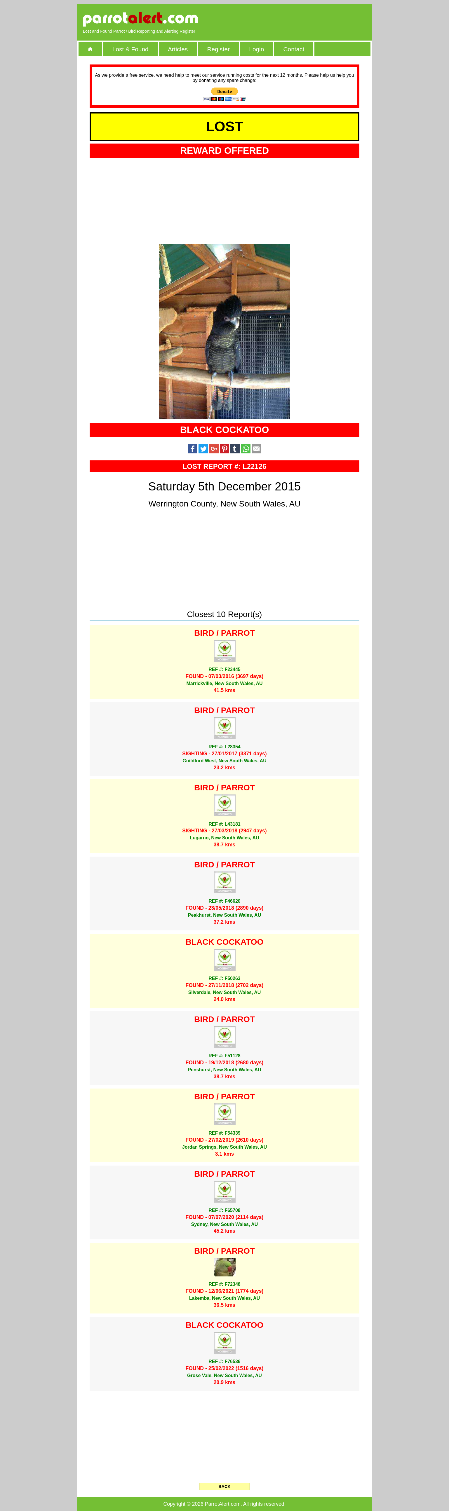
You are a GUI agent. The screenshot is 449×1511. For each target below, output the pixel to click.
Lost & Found (130, 49)
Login (256, 49)
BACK (224, 1486)
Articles (178, 49)
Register (218, 49)
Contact (293, 49)
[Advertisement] (299, 19)
